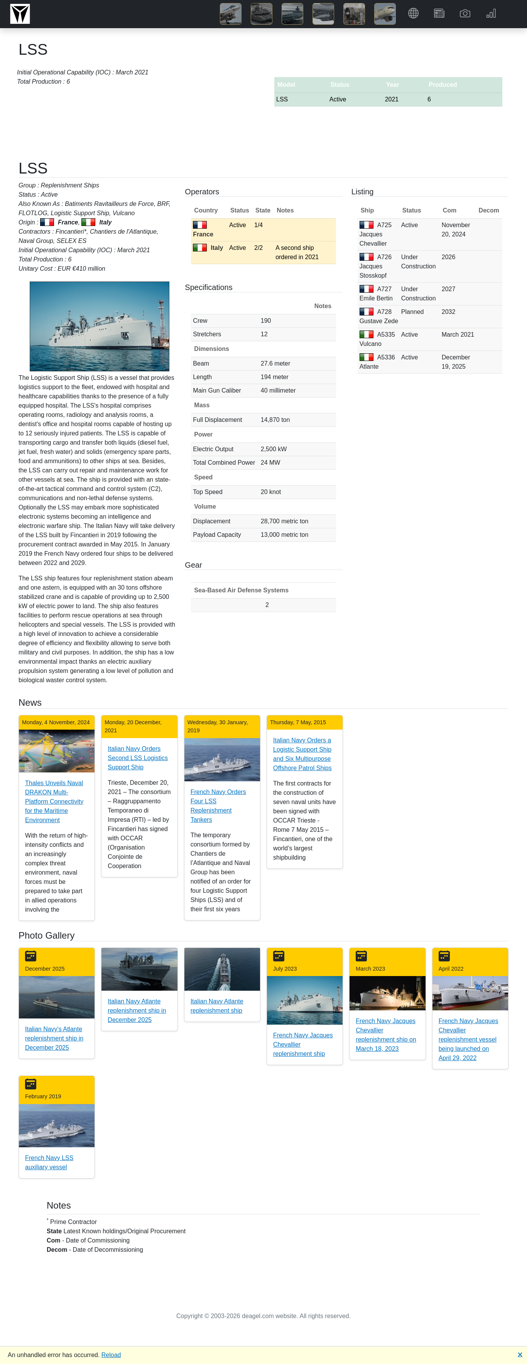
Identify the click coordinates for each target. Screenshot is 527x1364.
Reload (111, 1355)
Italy (208, 247)
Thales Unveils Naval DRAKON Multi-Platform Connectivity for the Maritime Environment (54, 801)
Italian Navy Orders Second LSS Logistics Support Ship (138, 758)
